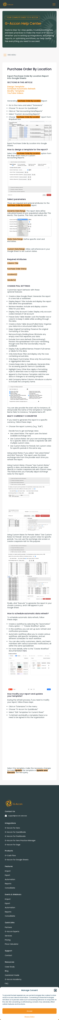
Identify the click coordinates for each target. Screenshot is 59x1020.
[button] (55, 990)
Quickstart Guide (12, 975)
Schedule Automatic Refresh (21, 88)
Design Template (15, 86)
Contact (8, 955)
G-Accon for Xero (12, 828)
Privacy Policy (30, 1017)
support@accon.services (17, 816)
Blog (6, 971)
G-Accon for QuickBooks (15, 832)
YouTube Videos (15, 93)
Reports (8, 883)
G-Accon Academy (13, 979)
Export (7, 875)
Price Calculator (11, 944)
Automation (10, 879)
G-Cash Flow (10, 855)
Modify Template (15, 91)
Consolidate (10, 888)
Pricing (7, 940)
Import (8, 871)
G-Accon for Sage (12, 844)
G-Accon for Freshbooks (15, 836)
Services (8, 936)
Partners (8, 927)
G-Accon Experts (12, 931)
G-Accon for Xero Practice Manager (20, 840)
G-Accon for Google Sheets (16, 859)
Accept (29, 1011)
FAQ (6, 983)
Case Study (10, 967)
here (24, 651)
